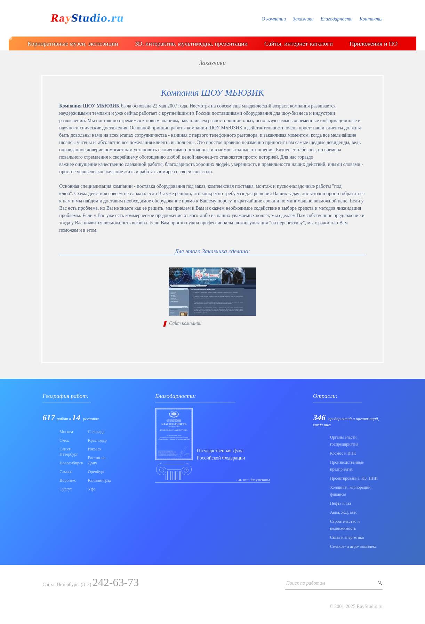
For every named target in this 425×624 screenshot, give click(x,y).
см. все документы (253, 479)
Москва (66, 431)
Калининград (99, 480)
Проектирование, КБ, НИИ (354, 478)
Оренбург (96, 471)
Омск (64, 440)
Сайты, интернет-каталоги (298, 43)
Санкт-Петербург (68, 452)
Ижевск (95, 449)
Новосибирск (71, 463)
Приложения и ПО (374, 43)
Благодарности (337, 19)
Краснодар (97, 440)
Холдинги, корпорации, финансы (350, 491)
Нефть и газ (340, 503)
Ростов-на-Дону (97, 460)
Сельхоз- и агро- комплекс (353, 546)
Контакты (371, 19)
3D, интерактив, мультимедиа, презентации (191, 43)
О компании (274, 19)
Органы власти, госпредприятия (344, 441)
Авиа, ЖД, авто (344, 512)
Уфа (92, 489)
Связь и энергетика (347, 537)
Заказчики (303, 19)
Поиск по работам (305, 583)
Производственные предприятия (347, 466)
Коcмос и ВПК (343, 453)
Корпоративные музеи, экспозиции (72, 43)
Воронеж (67, 480)
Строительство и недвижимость (345, 525)
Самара (66, 471)
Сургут (65, 489)
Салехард (96, 431)
